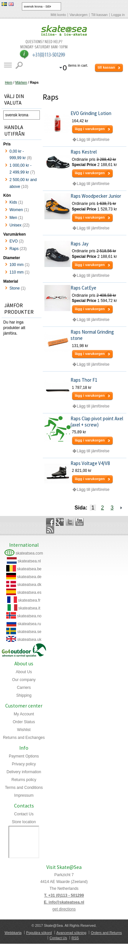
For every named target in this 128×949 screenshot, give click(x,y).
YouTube (79, 522)
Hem (8, 82)
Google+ (60, 522)
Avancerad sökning (71, 933)
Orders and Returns (106, 933)
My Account (24, 714)
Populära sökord (39, 933)
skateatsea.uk (29, 639)
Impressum (23, 795)
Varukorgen (79, 15)
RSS (75, 938)
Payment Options (24, 756)
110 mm (16, 272)
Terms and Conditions (24, 787)
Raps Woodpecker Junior (96, 196)
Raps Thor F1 (84, 380)
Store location (24, 822)
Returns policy (23, 779)
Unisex (15, 225)
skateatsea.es (29, 592)
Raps (14, 248)
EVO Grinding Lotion (91, 113)
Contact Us (23, 814)
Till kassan (99, 15)
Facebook (50, 522)
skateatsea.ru (29, 624)
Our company (24, 679)
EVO (13, 241)
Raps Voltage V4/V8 (90, 463)
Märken (21, 82)
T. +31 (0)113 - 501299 (64, 895)
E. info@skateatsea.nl (64, 902)
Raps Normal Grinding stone (92, 335)
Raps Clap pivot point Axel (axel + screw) (97, 421)
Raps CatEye (83, 288)
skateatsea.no (29, 616)
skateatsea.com (29, 553)
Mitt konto (58, 15)
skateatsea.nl (29, 561)
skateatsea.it (29, 608)
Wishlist (23, 729)
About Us (24, 672)
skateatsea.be (29, 569)
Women (16, 210)
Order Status (24, 722)
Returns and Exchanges (24, 737)
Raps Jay (79, 244)
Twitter (70, 522)
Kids (13, 202)
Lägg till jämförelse (93, 139)
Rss (50, 530)
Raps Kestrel (84, 152)
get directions (63, 909)
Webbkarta (13, 933)
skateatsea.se (29, 631)
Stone (14, 288)
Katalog (8, 65)
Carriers (24, 687)
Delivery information (24, 772)
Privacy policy (24, 764)
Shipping (24, 695)
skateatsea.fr (29, 600)
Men (13, 217)
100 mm (16, 264)
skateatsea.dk (29, 584)
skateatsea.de (29, 576)
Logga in (118, 15)
